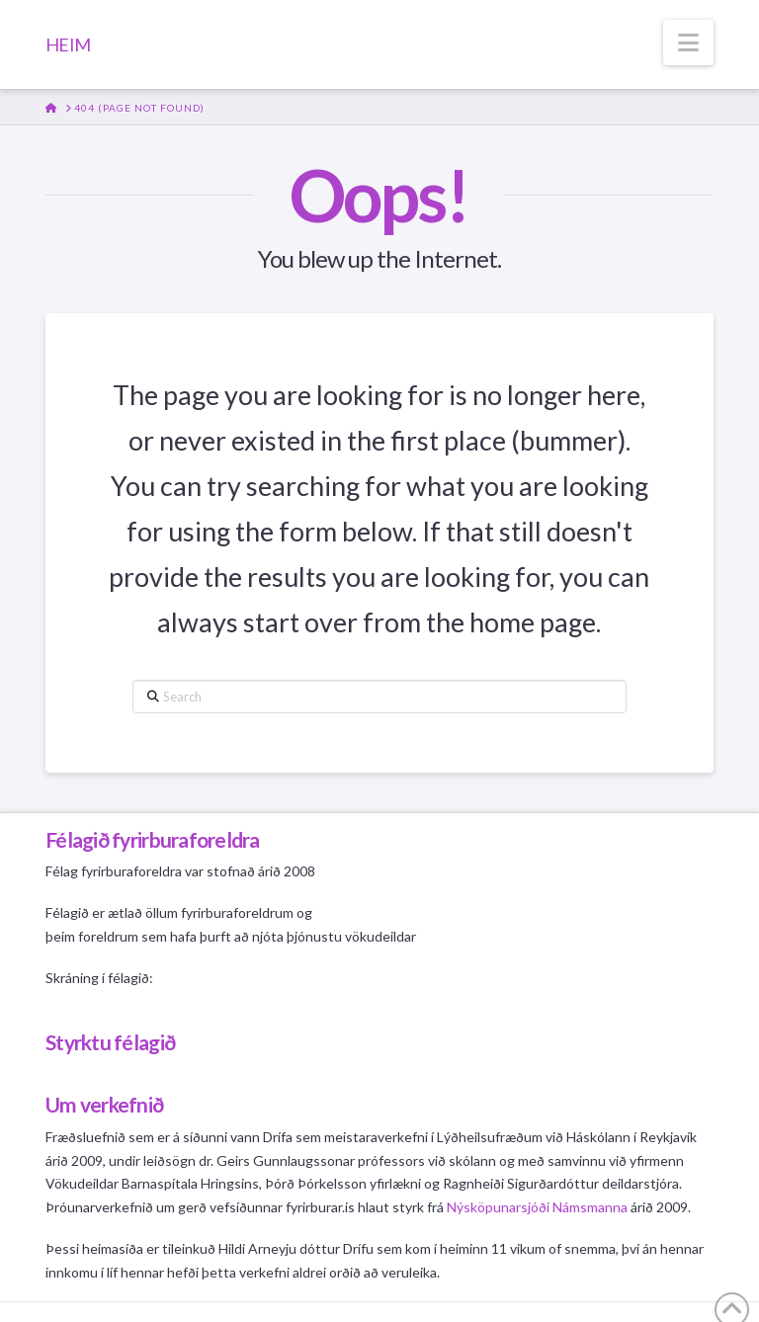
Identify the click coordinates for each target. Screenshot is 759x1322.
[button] (688, 42)
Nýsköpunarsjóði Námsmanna (537, 1206)
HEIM (67, 44)
